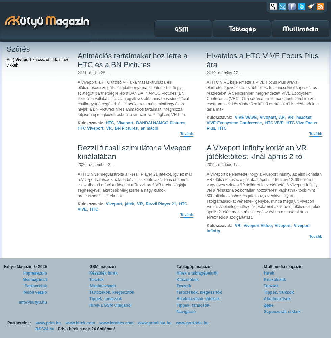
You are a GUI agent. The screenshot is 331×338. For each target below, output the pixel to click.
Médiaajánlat (35, 279)
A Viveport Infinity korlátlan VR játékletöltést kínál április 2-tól (257, 152)
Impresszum (35, 273)
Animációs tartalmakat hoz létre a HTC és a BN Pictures (132, 60)
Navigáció (186, 311)
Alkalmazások (102, 286)
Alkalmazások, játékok (198, 298)
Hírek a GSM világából (110, 305)
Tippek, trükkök (279, 292)
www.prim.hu (48, 323)
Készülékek (188, 279)
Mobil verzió (35, 292)
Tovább (186, 134)
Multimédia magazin (283, 266)
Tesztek (96, 279)
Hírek (269, 273)
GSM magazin (102, 266)
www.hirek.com (80, 323)
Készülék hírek (103, 273)
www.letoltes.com (117, 323)
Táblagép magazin (194, 266)
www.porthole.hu (192, 323)
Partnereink (36, 286)
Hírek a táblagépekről (197, 273)
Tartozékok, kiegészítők (111, 292)
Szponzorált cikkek (282, 311)
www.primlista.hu (155, 323)
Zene (269, 305)
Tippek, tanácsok (105, 298)
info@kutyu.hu (33, 302)
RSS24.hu (44, 329)
